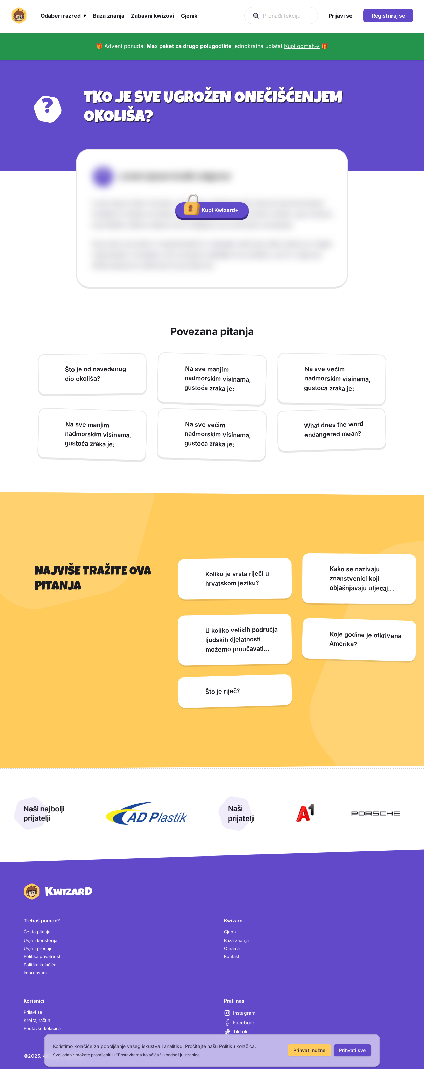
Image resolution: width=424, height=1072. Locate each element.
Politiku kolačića (237, 1046)
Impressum (36, 975)
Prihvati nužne (309, 1050)
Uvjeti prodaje (39, 949)
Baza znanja (237, 941)
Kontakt (232, 958)
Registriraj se (388, 15)
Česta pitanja (38, 932)
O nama (232, 949)
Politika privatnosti (44, 958)
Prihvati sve (352, 1050)
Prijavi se (33, 1015)
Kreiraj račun (37, 1024)
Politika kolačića (41, 967)
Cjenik (230, 932)
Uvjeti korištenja (41, 941)
